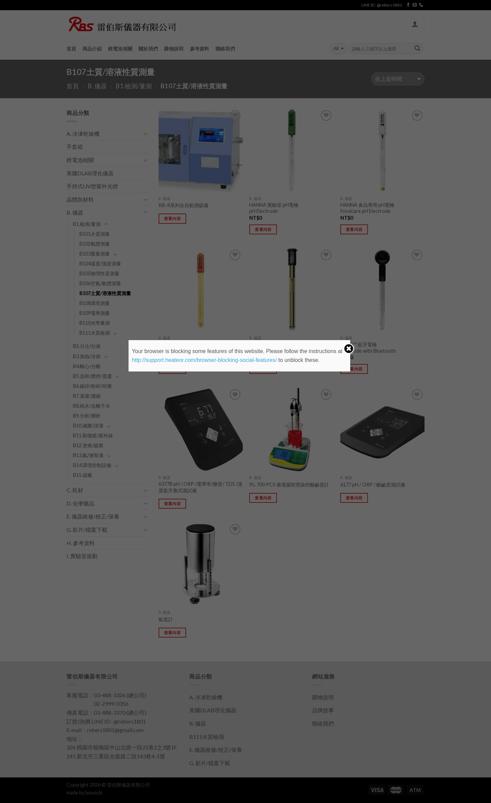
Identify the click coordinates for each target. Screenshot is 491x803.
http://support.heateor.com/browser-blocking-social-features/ (204, 360)
